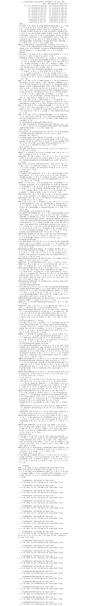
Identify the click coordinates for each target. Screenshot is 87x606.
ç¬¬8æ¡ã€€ (43, 222)
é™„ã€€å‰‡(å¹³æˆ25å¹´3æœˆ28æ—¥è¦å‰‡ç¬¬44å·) (38, 516)
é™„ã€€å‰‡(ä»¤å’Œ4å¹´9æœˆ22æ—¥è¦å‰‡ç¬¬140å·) (38, 587)
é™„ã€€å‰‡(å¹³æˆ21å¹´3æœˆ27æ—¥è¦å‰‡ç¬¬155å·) (38, 495)
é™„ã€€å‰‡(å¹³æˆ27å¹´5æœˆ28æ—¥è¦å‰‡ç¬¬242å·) (38, 531)
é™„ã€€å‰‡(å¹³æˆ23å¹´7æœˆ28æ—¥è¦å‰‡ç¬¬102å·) (38, 511)
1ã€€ (41, 467)
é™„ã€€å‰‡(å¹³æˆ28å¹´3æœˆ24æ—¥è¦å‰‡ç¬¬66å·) (38, 540)
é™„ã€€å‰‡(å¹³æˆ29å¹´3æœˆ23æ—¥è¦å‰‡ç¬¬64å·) (38, 556)
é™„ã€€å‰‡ (25, 465)
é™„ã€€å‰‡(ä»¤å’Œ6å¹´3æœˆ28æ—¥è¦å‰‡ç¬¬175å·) (38, 597)
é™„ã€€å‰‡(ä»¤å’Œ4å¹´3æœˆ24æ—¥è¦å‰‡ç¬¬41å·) (38, 581)
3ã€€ (43, 101)
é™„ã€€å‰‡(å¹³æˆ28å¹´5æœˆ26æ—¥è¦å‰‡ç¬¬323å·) (38, 545)
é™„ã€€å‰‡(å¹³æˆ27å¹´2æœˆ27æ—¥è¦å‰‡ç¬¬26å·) (38, 526)
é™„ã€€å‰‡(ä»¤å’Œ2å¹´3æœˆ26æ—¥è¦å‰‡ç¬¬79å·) (38, 571)
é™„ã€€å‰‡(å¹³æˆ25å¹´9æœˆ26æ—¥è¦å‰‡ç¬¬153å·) (38, 521)
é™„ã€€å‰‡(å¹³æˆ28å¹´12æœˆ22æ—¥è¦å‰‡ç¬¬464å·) (39, 551)
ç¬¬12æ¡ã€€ (43, 351)
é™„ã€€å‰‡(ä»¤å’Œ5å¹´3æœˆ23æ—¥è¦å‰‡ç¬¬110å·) (38, 592)
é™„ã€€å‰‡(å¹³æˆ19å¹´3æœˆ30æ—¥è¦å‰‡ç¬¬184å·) (38, 480)
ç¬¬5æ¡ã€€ (43, 141)
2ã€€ (43, 235)
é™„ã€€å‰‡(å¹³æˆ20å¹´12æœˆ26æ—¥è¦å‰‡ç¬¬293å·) (39, 490)
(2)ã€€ (43, 407)
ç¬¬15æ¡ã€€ (43, 458)
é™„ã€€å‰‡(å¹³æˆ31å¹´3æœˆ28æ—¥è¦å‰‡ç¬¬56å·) (38, 566)
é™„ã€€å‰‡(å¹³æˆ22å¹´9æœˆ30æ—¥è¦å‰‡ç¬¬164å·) (38, 506)
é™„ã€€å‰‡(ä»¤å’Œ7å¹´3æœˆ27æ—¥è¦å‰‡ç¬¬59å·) (38, 602)
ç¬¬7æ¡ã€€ (43, 177)
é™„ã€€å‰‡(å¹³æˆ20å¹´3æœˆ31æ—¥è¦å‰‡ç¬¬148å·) (38, 485)
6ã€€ (43, 273)
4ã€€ (43, 108)
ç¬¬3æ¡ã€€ (43, 126)
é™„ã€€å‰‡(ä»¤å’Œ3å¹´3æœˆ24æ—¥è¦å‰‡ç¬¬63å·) (38, 576)
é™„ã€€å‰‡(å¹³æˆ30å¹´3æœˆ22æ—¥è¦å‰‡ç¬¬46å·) (38, 561)
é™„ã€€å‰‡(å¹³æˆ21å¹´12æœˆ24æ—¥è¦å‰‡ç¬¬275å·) (39, 501)
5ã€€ (43, 205)
